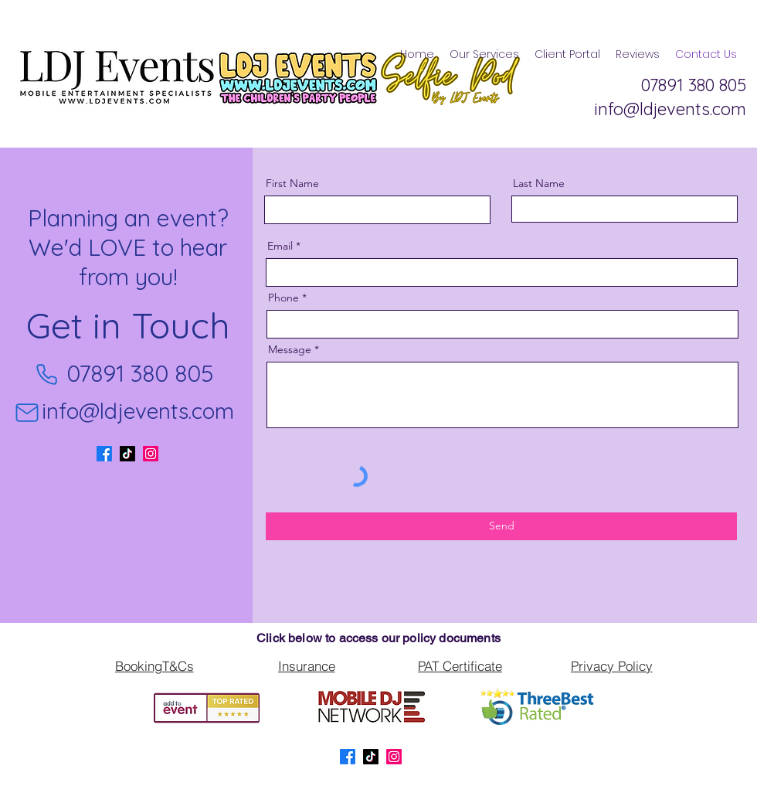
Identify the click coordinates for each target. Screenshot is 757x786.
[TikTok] (127, 453)
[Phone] (46, 374)
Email (280, 245)
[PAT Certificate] (460, 666)
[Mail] (27, 412)
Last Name (539, 183)
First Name (292, 183)
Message (289, 349)
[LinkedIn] (150, 453)
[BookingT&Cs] (154, 666)
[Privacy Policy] (611, 666)
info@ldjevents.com (138, 410)
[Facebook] (104, 453)
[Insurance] (306, 666)
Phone (283, 297)
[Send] (501, 526)
